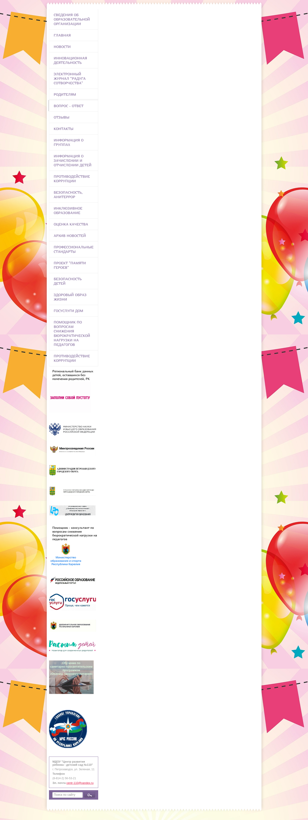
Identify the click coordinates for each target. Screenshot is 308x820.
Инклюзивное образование (68, 210)
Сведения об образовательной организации (72, 19)
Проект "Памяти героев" (70, 265)
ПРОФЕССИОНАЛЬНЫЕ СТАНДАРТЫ (73, 249)
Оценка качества (71, 224)
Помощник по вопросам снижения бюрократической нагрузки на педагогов (72, 333)
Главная (62, 35)
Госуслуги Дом (68, 310)
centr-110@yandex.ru (79, 783)
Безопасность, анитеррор (68, 194)
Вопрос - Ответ (68, 106)
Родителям (65, 94)
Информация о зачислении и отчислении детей (72, 160)
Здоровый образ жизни (70, 297)
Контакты (63, 128)
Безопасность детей (68, 281)
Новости (62, 46)
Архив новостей (70, 235)
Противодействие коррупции (72, 178)
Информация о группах (68, 142)
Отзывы (61, 117)
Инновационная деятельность (70, 60)
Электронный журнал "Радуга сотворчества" (70, 78)
